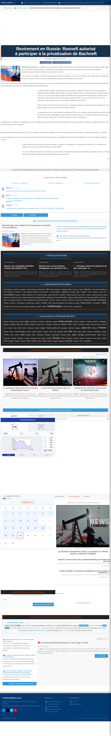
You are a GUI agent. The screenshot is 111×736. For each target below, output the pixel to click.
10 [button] (20, 521)
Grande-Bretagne (20, 331)
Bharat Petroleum (55, 289)
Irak (65, 331)
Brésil (27, 324)
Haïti (50, 331)
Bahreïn (6, 324)
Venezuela (68, 341)
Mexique (48, 335)
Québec (49, 338)
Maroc (34, 335)
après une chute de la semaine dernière (35, 628)
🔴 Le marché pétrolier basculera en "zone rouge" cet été (63, 643)
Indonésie (60, 331)
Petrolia (6, 303)
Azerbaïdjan (102, 321)
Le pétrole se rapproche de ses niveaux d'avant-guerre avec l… (20, 389)
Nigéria (74, 335)
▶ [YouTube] (15, 710)
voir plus (8, 201)
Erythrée (71, 328)
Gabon (6, 331)
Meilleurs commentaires (92, 183)
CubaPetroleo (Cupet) (68, 292)
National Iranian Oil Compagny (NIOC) (34, 297)
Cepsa (81, 289)
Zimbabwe (87, 341)
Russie (41, 95)
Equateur (64, 328)
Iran (70, 331)
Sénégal (11, 341)
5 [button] (35, 513)
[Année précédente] (3, 502)
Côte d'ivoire (22, 328)
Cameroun (56, 324)
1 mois (8, 455)
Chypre (75, 324)
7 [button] (50, 513)
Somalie (76, 338)
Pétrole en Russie (46, 62)
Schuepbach (96, 303)
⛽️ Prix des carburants (85, 2)
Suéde (104, 338)
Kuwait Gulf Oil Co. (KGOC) (56, 295)
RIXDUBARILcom (11, 698)
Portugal (33, 338)
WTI (100, 625)
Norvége (81, 335)
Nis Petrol (103, 297)
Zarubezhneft (77, 306)
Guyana (39, 331)
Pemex (58, 300)
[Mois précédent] (8, 502)
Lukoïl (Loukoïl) (97, 295)
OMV (5, 300)
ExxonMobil (9, 295)
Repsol (38, 303)
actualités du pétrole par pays (57, 316)
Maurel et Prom (16, 297)
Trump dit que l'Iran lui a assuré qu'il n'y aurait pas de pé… (90, 389)
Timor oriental (42, 341)
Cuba (15, 328)
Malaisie (28, 335)
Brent (70, 625)
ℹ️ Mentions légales (76, 704)
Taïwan (23, 341)
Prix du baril (60, 593)
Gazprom (17, 295)
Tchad (28, 341)
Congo (87, 324)
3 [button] (20, 513)
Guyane (45, 331)
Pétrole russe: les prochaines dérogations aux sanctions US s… (54, 267)
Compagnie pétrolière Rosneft (62, 62)
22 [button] (5, 535)
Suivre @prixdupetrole (83, 603)
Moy (46, 450)
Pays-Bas (20, 338)
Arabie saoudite (65, 321)
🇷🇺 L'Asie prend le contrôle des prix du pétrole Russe (73, 236)
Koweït (6, 335)
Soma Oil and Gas (16, 306)
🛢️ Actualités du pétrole (49, 2)
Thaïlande (34, 341)
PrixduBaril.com (7, 718)
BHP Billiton (42, 289)
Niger (69, 335)
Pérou (39, 338)
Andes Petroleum (32, 289)
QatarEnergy (30, 303)
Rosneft (42, 76)
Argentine (82, 321)
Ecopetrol (84, 292)
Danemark (30, 328)
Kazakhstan (97, 331)
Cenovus (75, 289)
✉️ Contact (73, 701)
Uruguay (61, 341)
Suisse (99, 338)
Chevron (87, 289)
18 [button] (28, 528)
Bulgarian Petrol (67, 289)
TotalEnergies (54, 306)
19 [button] (35, 528)
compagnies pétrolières (57, 284)
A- (106, 8)
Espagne (78, 328)
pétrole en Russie (57, 255)
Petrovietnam (21, 303)
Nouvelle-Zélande (90, 335)
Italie (79, 331)
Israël (75, 331)
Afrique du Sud (14, 321)
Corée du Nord (95, 324)
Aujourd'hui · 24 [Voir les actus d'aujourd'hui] (27, 502)
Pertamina (71, 300)
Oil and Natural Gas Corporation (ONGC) (36, 300)
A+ (101, 8)
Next (106, 354)
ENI (78, 292)
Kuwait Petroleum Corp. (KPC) (75, 295)
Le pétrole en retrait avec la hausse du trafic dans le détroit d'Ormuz (83, 553)
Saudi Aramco (86, 303)
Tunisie (49, 341)
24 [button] (20, 535)
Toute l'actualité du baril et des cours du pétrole (55, 410)
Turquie (55, 341)
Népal (99, 335)
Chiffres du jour (15, 623)
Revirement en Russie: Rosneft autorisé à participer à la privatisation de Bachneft (56, 51)
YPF (71, 306)
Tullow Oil (66, 306)
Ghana (12, 331)
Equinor (95, 292)
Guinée (34, 331)
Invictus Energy (42, 295)
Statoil (39, 306)
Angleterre (48, 321)
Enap (90, 292)
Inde (54, 331)
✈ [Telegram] (11, 710)
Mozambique (56, 335)
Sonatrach (32, 306)
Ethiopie (94, 328)
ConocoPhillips (55, 292)
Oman (104, 335)
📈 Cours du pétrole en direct (31, 2)
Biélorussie (20, 324)
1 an (34, 455)
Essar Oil (103, 292)
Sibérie (63, 338)
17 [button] (20, 528)
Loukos (88, 295)
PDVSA (52, 300)
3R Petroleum (8, 289)
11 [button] (28, 521)
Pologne (27, 338)
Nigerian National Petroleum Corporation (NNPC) (83, 297)
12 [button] (35, 521)
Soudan (82, 338)
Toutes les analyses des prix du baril (22, 684)
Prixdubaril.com (7, 8)
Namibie (63, 335)
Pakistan (13, 338)
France (102, 327)
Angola (55, 321)
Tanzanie (17, 341)
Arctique (75, 321)
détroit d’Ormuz (40, 630)
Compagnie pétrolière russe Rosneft (57, 221)
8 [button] (5, 521)
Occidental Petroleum (15, 300)
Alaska (22, 321)
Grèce (28, 331)
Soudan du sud (90, 338)
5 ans (47, 455)
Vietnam (75, 341)
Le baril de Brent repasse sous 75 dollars (55, 389)
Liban (11, 335)
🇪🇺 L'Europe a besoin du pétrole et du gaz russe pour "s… (90, 267)
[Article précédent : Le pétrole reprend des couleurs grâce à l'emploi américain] (12, 215)
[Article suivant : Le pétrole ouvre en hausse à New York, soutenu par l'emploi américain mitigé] (36, 215)
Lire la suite (101, 656)
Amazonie (41, 321)
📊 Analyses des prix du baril (68, 2)
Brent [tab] (14, 416)
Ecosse (37, 328)
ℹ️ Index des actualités (52, 706)
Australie (89, 321)
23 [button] (13, 535)
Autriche (95, 321)
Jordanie (89, 331)
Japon (84, 331)
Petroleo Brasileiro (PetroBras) (95, 300)
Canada (63, 324)
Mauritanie (40, 335)
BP (48, 289)
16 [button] (13, 528)
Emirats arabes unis (53, 328)
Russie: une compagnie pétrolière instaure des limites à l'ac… (19, 267)
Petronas (13, 303)
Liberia (17, 335)
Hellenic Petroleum (27, 295)
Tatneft (44, 306)
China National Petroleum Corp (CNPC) (35, 292)
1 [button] (5, 513)
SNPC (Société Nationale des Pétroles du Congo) (63, 303)
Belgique (13, 324)
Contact (101, 2)
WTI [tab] (41, 416)
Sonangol (25, 306)
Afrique (6, 321)
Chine (69, 324)
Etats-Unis (86, 328)
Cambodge (48, 324)
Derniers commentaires (56, 183)
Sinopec (6, 306)
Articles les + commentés (19, 183)
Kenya (104, 331)
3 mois (21, 455)
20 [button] (43, 528)
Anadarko (23, 289)
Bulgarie (32, 324)
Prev (103, 354)
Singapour (69, 338)
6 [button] (42, 513)
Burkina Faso (40, 324)
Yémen (81, 341)
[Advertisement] (55, 29)
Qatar (44, 338)
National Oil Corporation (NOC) (57, 297)
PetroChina (79, 300)
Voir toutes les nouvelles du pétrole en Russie (56, 258)
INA (35, 295)
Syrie (6, 341)
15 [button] (5, 528)
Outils (96, 2)
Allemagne (34, 321)
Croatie (10, 328)
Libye (22, 335)
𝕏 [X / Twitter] (7, 710)
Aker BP (16, 289)
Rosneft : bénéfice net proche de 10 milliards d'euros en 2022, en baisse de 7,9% (81, 226)
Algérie (27, 321)
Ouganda (7, 338)
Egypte (43, 328)
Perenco (64, 300)
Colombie (81, 324)
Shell (104, 303)
